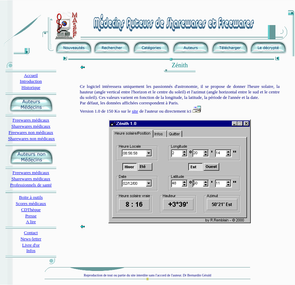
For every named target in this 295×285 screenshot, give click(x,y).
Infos (31, 250)
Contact (31, 232)
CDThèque (30, 209)
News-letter (31, 238)
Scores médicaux (31, 203)
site (135, 111)
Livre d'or (30, 245)
